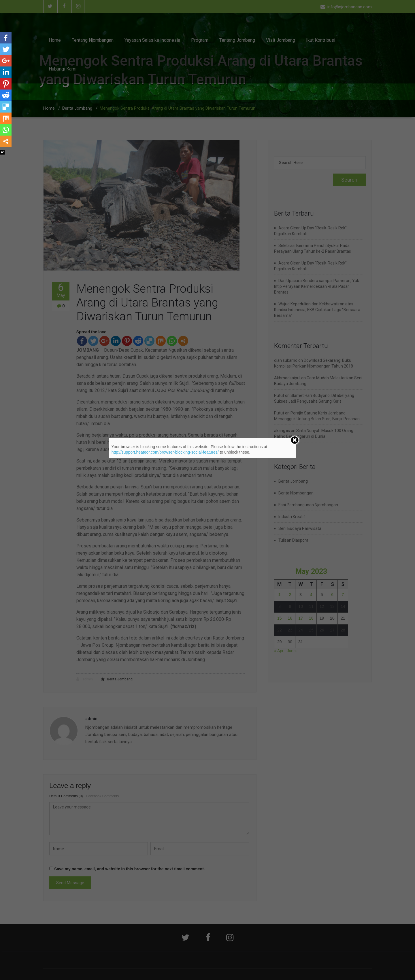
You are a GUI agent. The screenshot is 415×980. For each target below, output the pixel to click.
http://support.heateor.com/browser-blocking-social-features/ (165, 452)
